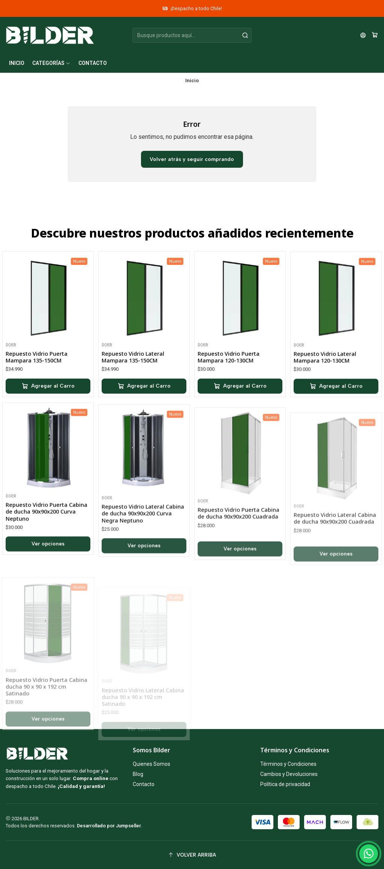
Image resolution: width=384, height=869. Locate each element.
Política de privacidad (285, 784)
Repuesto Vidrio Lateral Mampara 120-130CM (325, 392)
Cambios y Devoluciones (289, 774)
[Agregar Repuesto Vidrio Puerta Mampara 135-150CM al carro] (48, 395)
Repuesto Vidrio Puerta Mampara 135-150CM (37, 366)
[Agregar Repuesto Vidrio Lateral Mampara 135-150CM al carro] (144, 401)
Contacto (143, 784)
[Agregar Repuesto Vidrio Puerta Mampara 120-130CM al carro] (240, 411)
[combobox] (191, 35)
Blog (138, 774)
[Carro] (375, 35)
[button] (51, 63)
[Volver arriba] (192, 855)
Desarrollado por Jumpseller (109, 825)
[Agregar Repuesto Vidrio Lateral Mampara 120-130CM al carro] (336, 420)
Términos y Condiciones (288, 764)
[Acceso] (363, 35)
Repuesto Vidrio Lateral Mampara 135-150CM (133, 372)
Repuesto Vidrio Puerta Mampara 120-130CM (229, 382)
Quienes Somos (151, 764)
